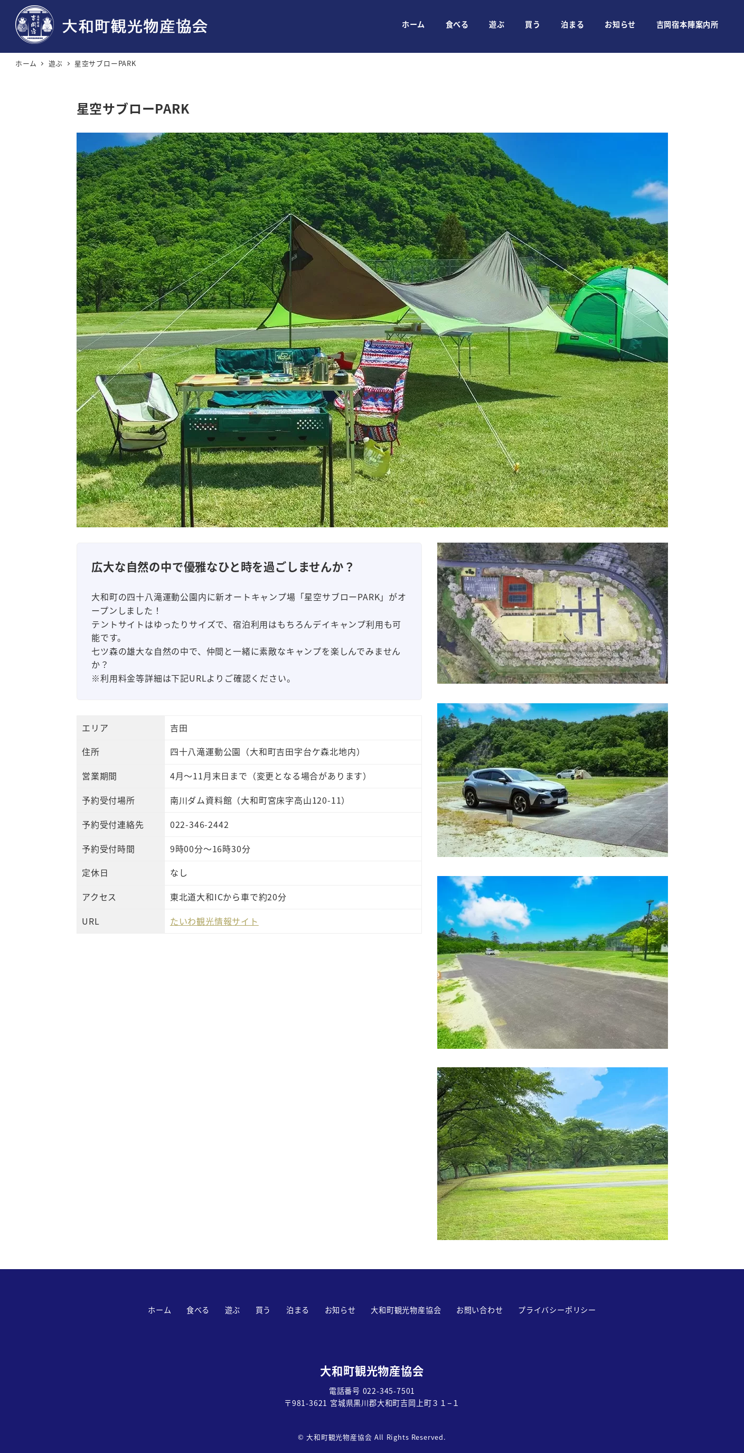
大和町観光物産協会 (406, 1310)
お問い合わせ (479, 1310)
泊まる (297, 1310)
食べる (198, 1310)
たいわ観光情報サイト (214, 921)
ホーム (159, 1310)
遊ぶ (233, 1310)
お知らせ (340, 1310)
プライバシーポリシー (557, 1310)
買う (263, 1310)
